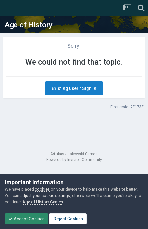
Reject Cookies (68, 218)
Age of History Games (43, 201)
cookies (42, 189)
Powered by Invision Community (74, 159)
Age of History (28, 24)
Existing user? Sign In (74, 88)
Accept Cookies (26, 218)
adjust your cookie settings (45, 195)
